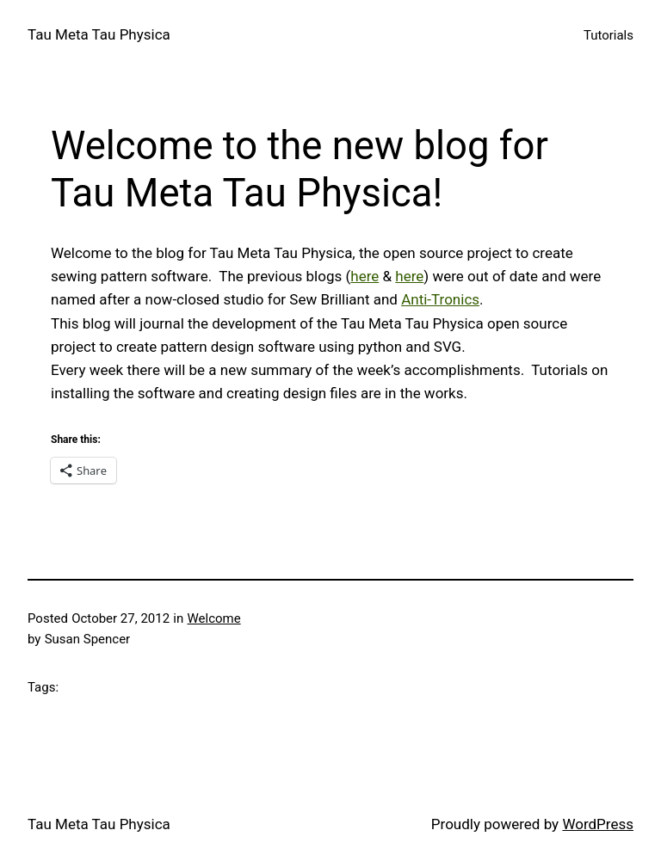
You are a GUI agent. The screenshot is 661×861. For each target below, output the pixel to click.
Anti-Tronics (440, 299)
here (364, 276)
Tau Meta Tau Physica (99, 34)
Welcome (213, 618)
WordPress (597, 824)
